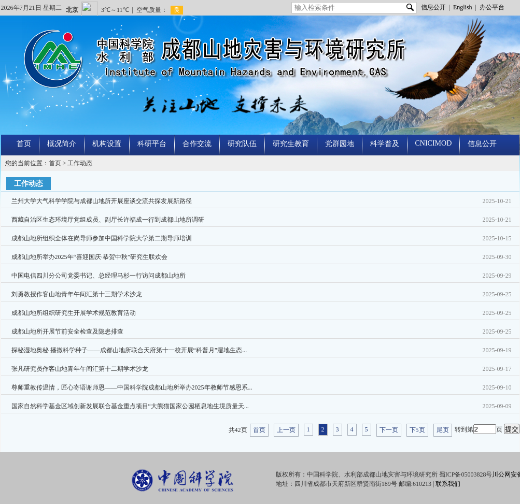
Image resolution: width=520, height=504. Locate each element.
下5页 (417, 430)
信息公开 (433, 7)
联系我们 (447, 483)
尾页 (443, 430)
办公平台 (492, 7)
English (462, 7)
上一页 (286, 430)
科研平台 (151, 144)
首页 (24, 144)
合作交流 (197, 144)
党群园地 (339, 144)
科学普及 (384, 144)
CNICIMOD (433, 143)
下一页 (389, 430)
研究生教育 (291, 144)
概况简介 (61, 144)
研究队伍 (242, 144)
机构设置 (106, 144)
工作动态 (79, 163)
